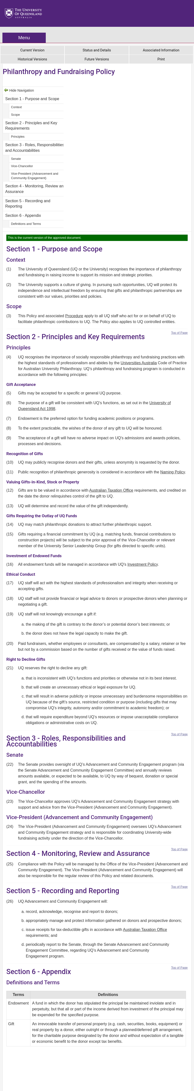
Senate (16, 159)
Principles (17, 136)
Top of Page (179, 333)
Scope (15, 114)
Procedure (74, 316)
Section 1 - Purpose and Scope (32, 99)
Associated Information (161, 50)
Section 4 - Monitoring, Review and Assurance (35, 188)
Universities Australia (139, 363)
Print (161, 59)
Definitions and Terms (26, 224)
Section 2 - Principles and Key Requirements (31, 125)
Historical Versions (32, 59)
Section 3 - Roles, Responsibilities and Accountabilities (34, 147)
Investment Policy (143, 564)
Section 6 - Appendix (23, 215)
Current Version (32, 50)
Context (16, 107)
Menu (24, 37)
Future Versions (96, 59)
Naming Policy (172, 472)
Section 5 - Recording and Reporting (27, 203)
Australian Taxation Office (111, 490)
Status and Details (97, 50)
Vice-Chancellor (22, 166)
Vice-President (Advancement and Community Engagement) (34, 176)
